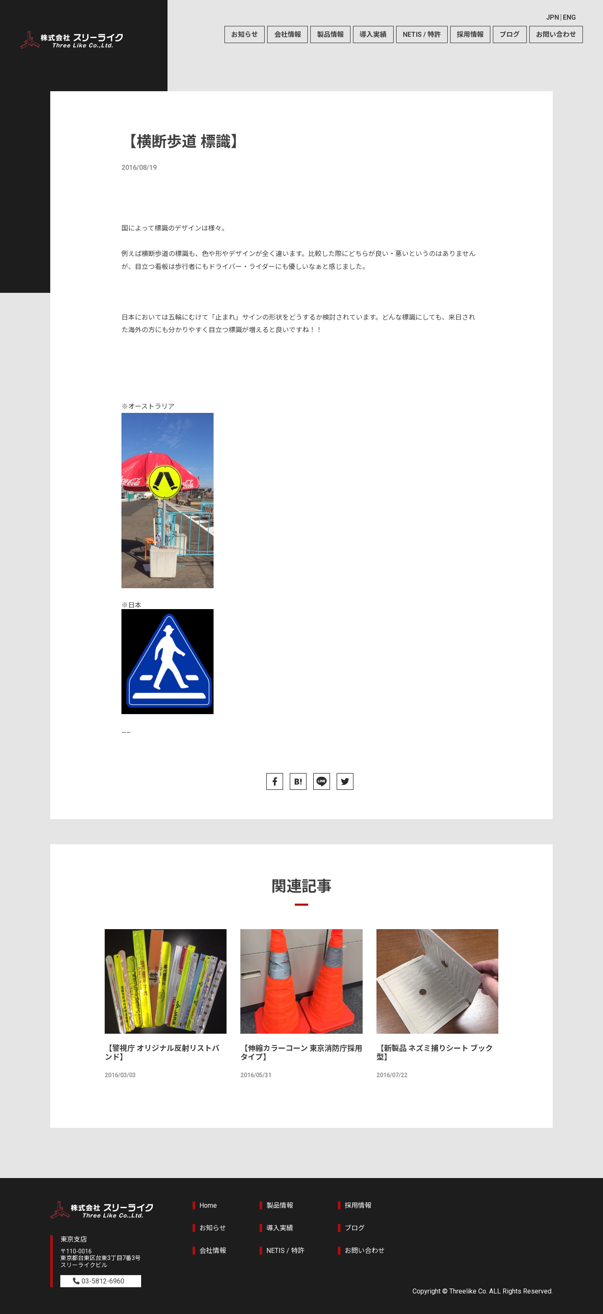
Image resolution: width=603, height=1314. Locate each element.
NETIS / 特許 (422, 34)
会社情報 (287, 34)
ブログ (510, 34)
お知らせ (244, 34)
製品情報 (330, 34)
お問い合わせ (556, 34)
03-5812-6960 (103, 1281)
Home (208, 1205)
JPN (552, 17)
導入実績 (373, 34)
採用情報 (470, 34)
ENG (569, 17)
